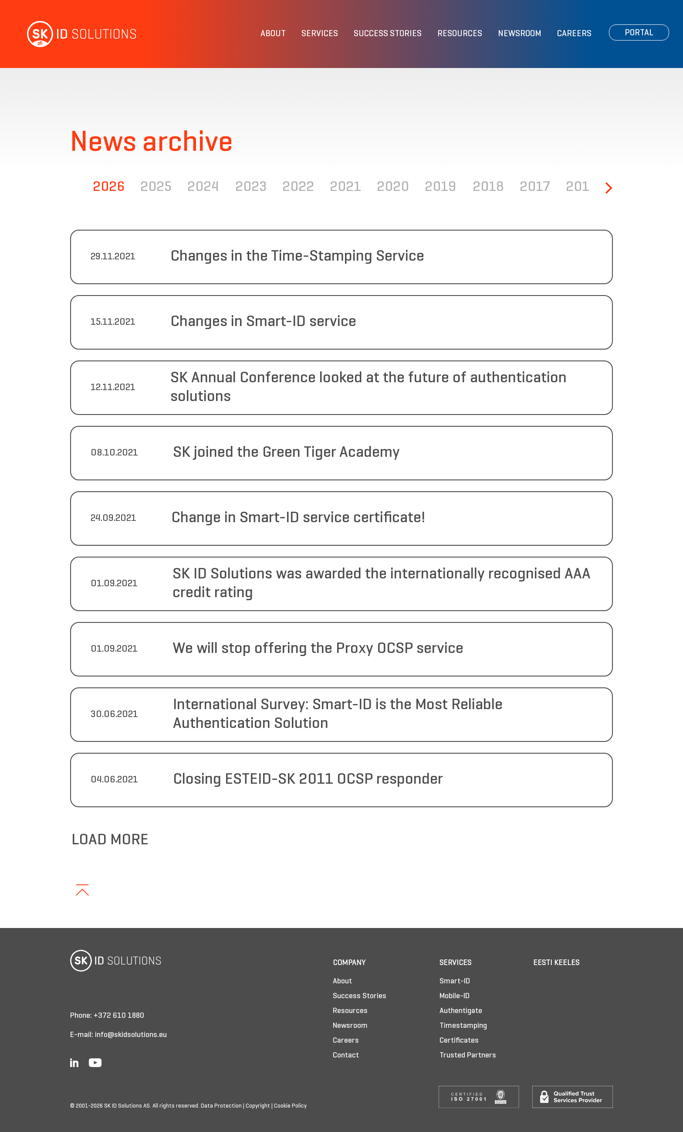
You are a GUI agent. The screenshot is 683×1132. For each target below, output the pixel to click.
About (273, 34)
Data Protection (221, 1106)
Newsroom (519, 34)
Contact (346, 1055)
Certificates (459, 1040)
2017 (535, 187)
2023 (251, 187)
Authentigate (461, 1011)
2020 (393, 187)
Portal (639, 33)
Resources (459, 34)
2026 (109, 187)
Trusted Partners (468, 1055)
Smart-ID (455, 981)
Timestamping (463, 1026)
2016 (581, 187)
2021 (345, 187)
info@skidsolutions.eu (131, 1035)
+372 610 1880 (119, 1016)
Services (319, 34)
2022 (298, 187)
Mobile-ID (455, 996)
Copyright (258, 1106)
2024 (203, 187)
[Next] (607, 187)
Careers (574, 34)
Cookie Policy (290, 1106)
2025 (156, 187)
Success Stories (388, 34)
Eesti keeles (556, 963)
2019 (440, 187)
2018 (488, 187)
